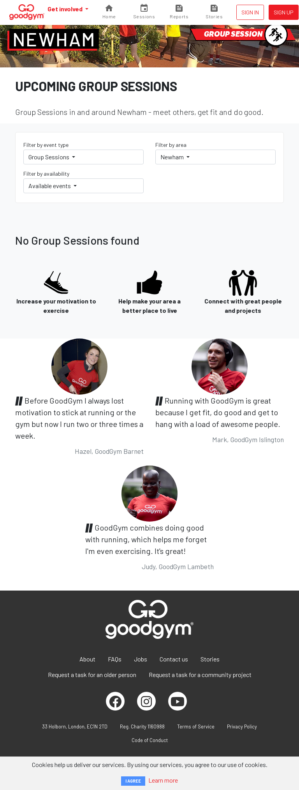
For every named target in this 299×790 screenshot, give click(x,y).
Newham (54, 39)
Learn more (163, 780)
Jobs (140, 659)
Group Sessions (49, 156)
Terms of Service (196, 726)
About (87, 659)
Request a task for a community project (200, 674)
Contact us (174, 659)
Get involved (65, 8)
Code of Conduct (150, 740)
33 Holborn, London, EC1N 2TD (74, 726)
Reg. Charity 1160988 (142, 726)
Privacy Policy (242, 726)
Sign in (250, 12)
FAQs (114, 659)
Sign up (284, 12)
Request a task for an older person (92, 674)
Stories (210, 659)
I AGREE (133, 780)
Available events (50, 185)
